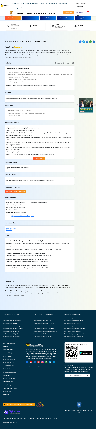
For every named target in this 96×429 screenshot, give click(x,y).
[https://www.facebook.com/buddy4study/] (27, 362)
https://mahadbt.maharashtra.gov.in (23, 216)
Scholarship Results (9, 359)
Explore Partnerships (9, 366)
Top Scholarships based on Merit (73, 318)
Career (56, 418)
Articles (23, 8)
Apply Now (68, 12)
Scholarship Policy (8, 381)
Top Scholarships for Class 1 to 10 (42, 318)
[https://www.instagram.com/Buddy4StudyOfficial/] (42, 362)
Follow (79, 12)
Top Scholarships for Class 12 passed (44, 323)
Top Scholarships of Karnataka (11, 336)
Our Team (6, 346)
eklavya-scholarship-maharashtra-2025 (33, 41)
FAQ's (48, 18)
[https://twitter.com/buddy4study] (50, 362)
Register (83, 3)
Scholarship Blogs (8, 362)
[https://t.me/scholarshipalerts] (54, 362)
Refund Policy (7, 391)
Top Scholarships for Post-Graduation (44, 328)
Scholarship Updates (9, 372)
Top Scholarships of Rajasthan (11, 334)
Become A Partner (50, 3)
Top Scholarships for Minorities (72, 323)
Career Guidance (34, 3)
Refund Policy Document (44, 418)
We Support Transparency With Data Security (18, 404)
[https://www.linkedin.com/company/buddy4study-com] (34, 362)
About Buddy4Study (9, 343)
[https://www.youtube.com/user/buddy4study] (31, 362)
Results (42, 3)
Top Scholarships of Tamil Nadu (11, 331)
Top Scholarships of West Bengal (12, 326)
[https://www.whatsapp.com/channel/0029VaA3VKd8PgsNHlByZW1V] (46, 362)
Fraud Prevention (8, 418)
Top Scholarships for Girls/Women (43, 336)
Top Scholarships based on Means (73, 320)
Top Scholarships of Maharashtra (12, 320)
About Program (13, 18)
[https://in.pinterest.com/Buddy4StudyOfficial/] (38, 362)
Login (78, 3)
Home (6, 41)
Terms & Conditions (9, 378)
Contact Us (6, 375)
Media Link (9, 230)
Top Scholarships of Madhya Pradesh (13, 328)
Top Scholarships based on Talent (73, 326)
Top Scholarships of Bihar (10, 323)
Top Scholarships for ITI (40, 334)
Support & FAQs (7, 353)
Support (39, 366)
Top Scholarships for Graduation (42, 326)
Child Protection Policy (10, 388)
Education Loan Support (62, 3)
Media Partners (7, 356)
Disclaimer (6, 394)
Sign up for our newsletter (77, 375)
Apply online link (11, 228)
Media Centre (7, 369)
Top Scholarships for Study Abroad (73, 336)
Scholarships (15, 3)
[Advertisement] (13, 36)
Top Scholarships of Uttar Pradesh (12, 318)
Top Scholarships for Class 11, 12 (42, 320)
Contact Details (65, 18)
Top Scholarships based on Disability (74, 328)
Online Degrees (16, 8)
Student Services (24, 3)
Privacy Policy (7, 385)
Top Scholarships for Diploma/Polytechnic (45, 331)
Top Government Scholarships (72, 331)
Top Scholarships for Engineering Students (76, 334)
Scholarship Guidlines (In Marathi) (16, 191)
